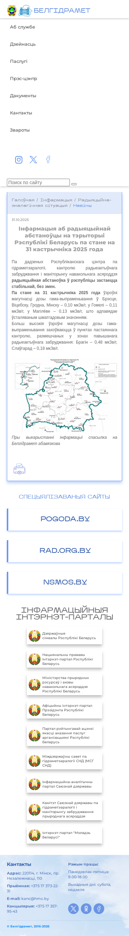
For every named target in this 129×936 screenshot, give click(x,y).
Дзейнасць (22, 44)
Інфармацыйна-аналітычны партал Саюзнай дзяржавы (61, 784)
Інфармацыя (56, 200)
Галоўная (23, 200)
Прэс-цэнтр (23, 78)
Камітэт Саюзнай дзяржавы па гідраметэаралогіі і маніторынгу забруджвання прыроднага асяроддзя (63, 809)
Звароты (20, 130)
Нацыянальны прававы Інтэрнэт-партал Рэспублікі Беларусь (61, 659)
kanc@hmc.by (35, 898)
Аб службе (22, 27)
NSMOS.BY (65, 582)
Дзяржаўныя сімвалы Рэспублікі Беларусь (62, 636)
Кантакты (21, 112)
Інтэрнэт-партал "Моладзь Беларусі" (59, 835)
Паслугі (19, 61)
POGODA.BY (65, 519)
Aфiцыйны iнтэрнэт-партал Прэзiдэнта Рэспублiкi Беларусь (60, 710)
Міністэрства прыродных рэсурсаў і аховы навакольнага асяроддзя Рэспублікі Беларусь (59, 684)
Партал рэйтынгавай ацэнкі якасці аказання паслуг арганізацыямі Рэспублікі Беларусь (61, 735)
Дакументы (23, 95)
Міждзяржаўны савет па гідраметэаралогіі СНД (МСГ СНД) (61, 761)
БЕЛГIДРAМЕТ (62, 11)
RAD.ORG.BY (65, 551)
